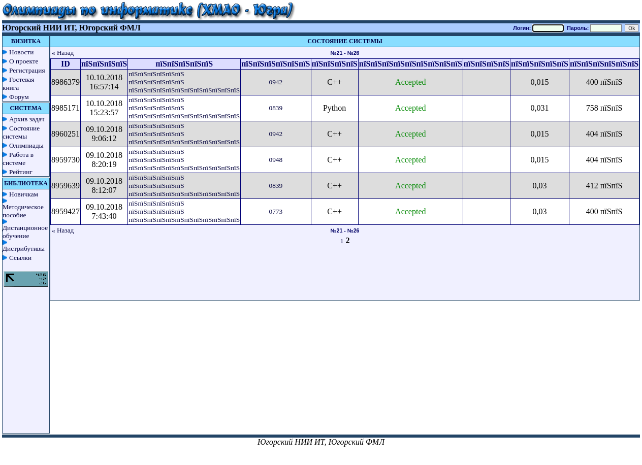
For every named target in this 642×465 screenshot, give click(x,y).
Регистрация (27, 70)
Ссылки (20, 257)
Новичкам (23, 194)
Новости (21, 52)
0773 (275, 211)
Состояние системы (21, 132)
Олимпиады (26, 145)
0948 (275, 159)
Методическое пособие (23, 211)
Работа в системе (18, 159)
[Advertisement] (345, 277)
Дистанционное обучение (25, 232)
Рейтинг (21, 172)
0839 (275, 108)
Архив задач (27, 119)
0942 (275, 82)
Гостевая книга (18, 83)
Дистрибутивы (24, 248)
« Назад (63, 52)
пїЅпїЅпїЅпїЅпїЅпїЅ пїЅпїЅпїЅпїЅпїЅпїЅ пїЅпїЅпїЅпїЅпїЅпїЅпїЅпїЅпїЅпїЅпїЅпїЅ (184, 82)
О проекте (24, 61)
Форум (19, 97)
